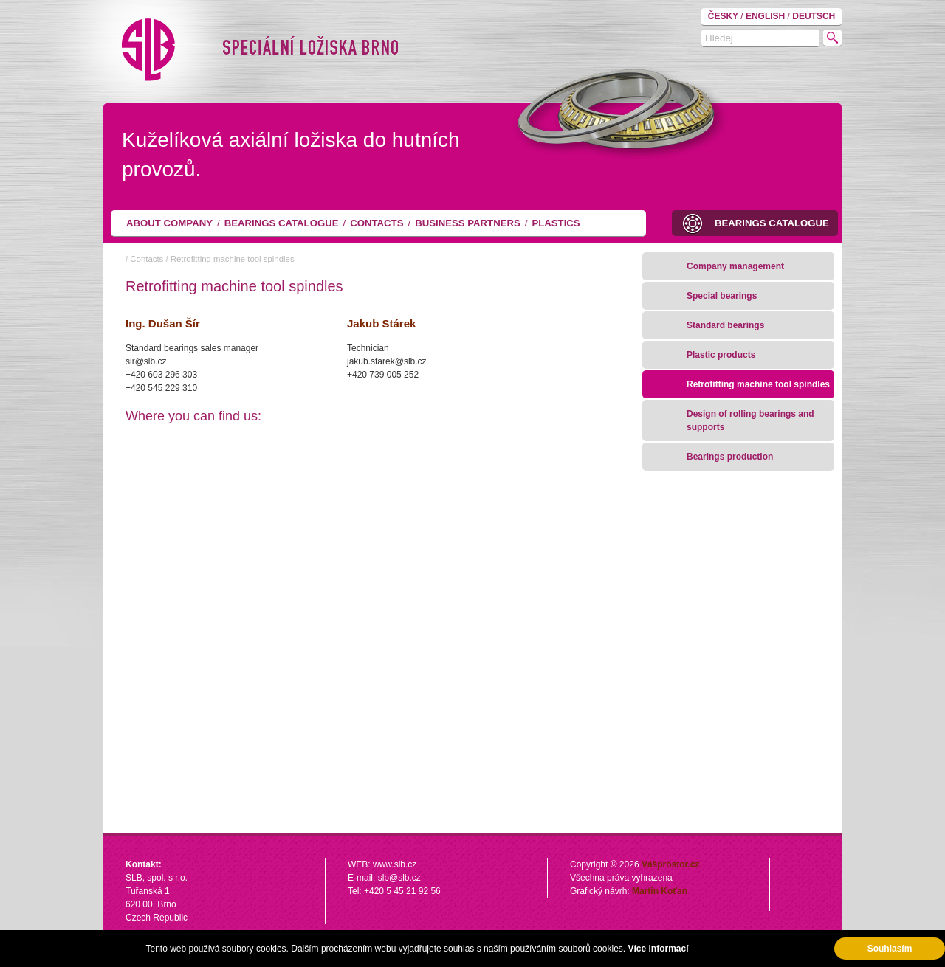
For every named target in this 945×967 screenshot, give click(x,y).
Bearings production (730, 456)
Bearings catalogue (281, 223)
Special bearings (722, 296)
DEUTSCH (813, 16)
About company (169, 223)
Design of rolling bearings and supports (750, 420)
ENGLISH (767, 16)
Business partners (467, 223)
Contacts (376, 223)
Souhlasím (890, 948)
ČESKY (724, 16)
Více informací (658, 948)
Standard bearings (725, 325)
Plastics (556, 223)
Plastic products (721, 355)
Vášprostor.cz (671, 864)
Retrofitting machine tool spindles (233, 258)
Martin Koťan (659, 891)
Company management (735, 266)
